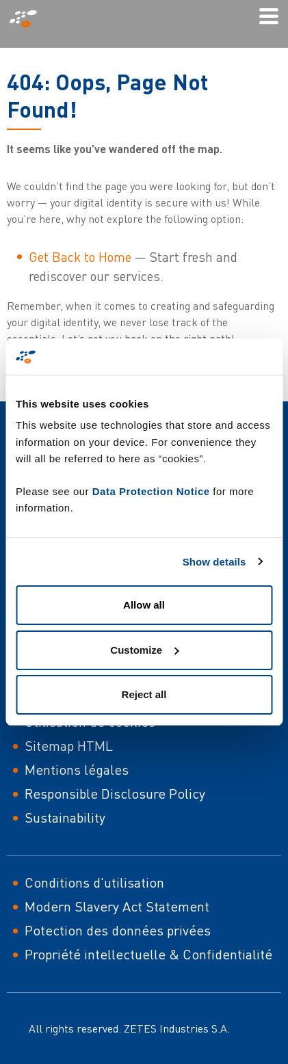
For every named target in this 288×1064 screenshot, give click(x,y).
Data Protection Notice (151, 491)
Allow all (144, 605)
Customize (144, 650)
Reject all (144, 694)
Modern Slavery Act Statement (117, 906)
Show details (214, 562)
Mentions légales (77, 769)
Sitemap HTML (69, 745)
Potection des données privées (118, 930)
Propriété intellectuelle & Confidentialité (148, 954)
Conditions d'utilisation (94, 882)
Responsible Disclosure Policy (115, 793)
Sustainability (65, 817)
